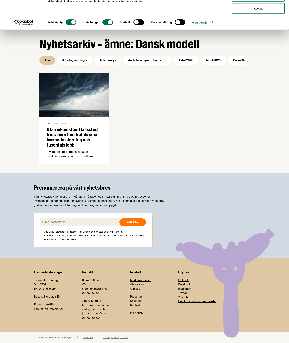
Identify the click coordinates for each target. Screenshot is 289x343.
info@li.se (50, 304)
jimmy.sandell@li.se (94, 313)
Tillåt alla (258, 9)
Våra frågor (137, 284)
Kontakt (135, 305)
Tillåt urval (258, 21)
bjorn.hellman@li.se (94, 289)
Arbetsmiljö (108, 60)
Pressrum (136, 296)
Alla (47, 60)
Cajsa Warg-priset (245, 60)
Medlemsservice (140, 280)
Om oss (135, 289)
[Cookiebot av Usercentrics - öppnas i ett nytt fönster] (24, 48)
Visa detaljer (200, 47)
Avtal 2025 (213, 60)
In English (136, 313)
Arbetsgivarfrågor (74, 60)
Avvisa (258, 33)
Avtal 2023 (186, 60)
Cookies (88, 337)
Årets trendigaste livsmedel (147, 60)
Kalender (136, 301)
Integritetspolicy (115, 337)
